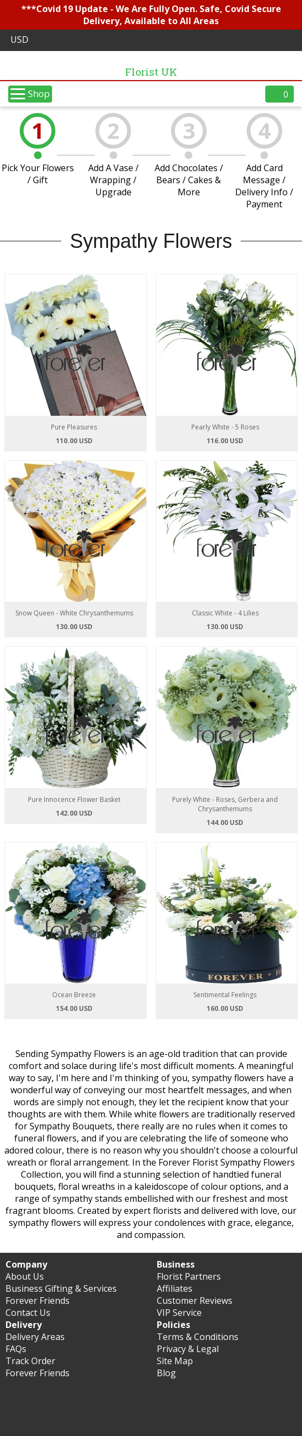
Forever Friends (37, 1300)
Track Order (30, 1361)
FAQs (15, 1349)
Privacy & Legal (188, 1349)
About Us (24, 1276)
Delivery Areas (35, 1337)
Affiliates (174, 1288)
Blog (166, 1373)
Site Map (175, 1361)
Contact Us (27, 1313)
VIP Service (179, 1313)
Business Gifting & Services (61, 1288)
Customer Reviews (194, 1300)
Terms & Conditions (197, 1337)
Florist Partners (189, 1276)
